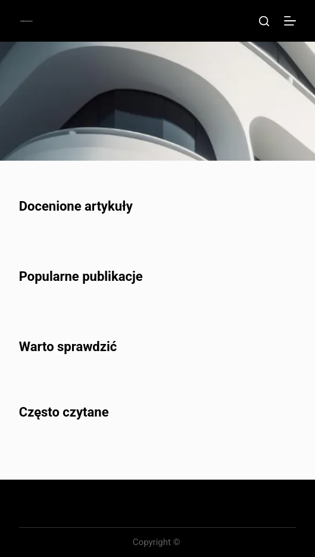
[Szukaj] (264, 21)
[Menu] (290, 21)
